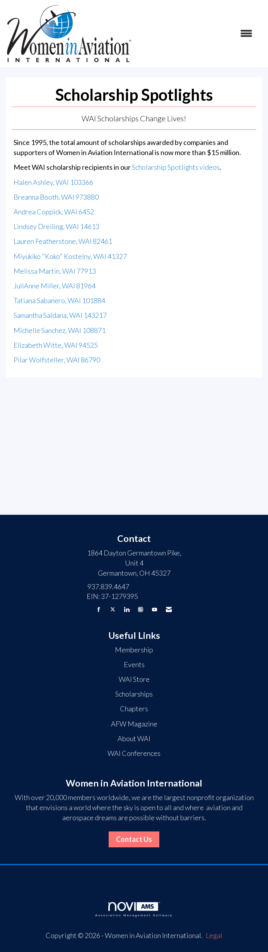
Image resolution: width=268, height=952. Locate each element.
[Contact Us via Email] (169, 610)
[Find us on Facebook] (98, 610)
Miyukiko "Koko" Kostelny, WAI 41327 (70, 256)
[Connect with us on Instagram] (140, 610)
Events (134, 664)
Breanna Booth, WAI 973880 (56, 197)
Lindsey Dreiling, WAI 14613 (56, 226)
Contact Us (134, 839)
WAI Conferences (134, 753)
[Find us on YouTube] (154, 610)
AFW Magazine (134, 723)
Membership (134, 649)
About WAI (134, 738)
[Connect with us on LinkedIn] (126, 610)
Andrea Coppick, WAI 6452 (54, 211)
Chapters (134, 708)
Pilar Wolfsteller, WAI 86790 (57, 359)
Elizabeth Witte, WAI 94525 (56, 345)
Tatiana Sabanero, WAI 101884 (59, 300)
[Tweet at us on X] (112, 610)
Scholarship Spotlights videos (176, 167)
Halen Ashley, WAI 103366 (53, 182)
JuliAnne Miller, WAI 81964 (55, 285)
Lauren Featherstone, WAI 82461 (63, 241)
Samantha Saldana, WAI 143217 (60, 315)
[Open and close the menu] (196, 34)
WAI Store (134, 679)
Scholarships (134, 694)
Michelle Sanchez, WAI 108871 (60, 330)
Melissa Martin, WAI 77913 (55, 271)
